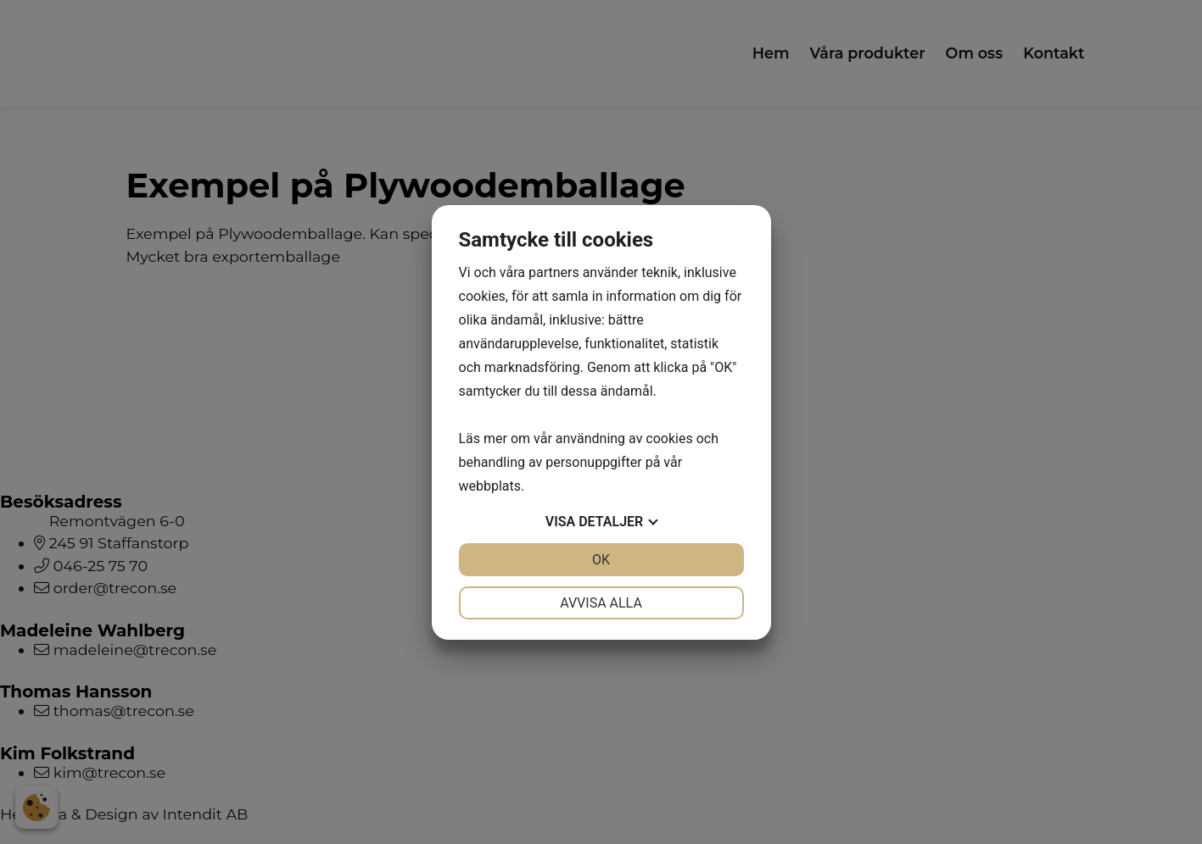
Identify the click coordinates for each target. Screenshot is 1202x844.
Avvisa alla (601, 603)
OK (601, 560)
